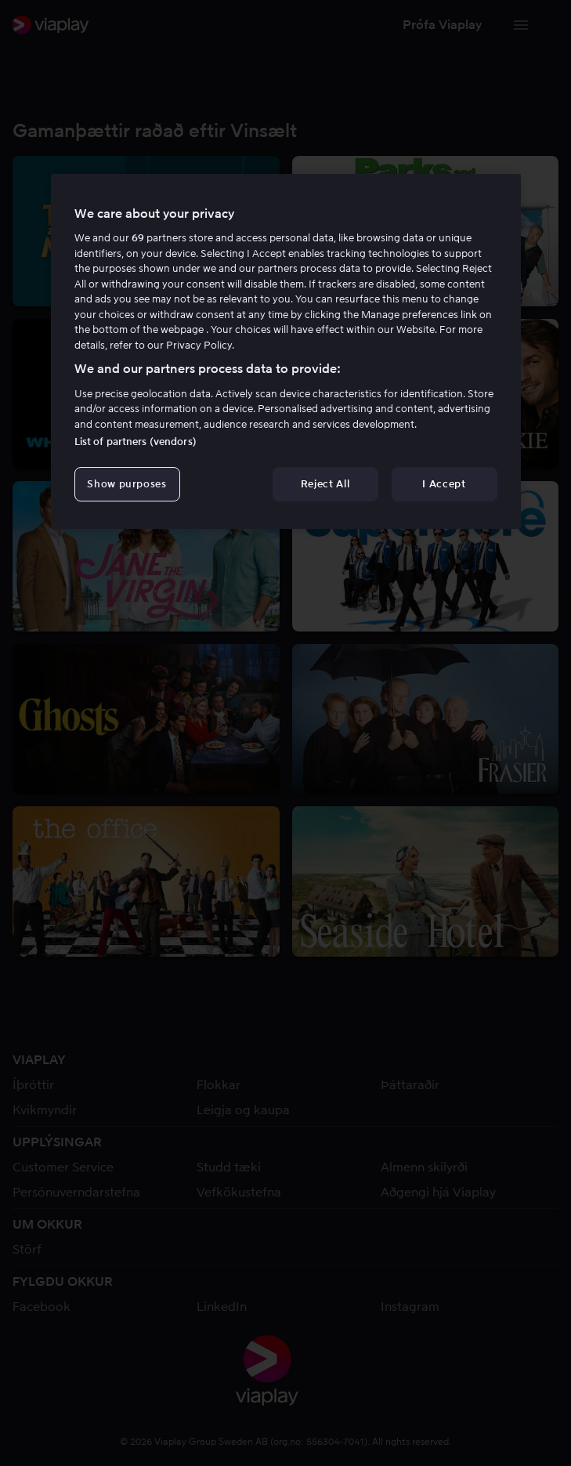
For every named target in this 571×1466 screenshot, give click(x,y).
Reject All (325, 484)
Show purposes (126, 484)
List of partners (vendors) (135, 441)
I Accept (443, 484)
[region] (286, 352)
